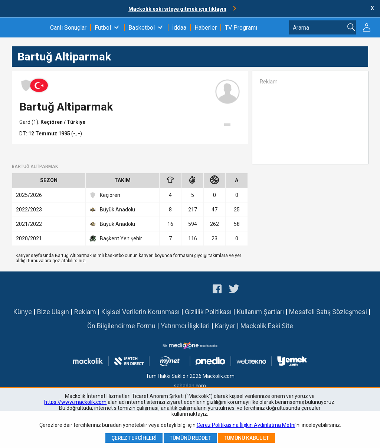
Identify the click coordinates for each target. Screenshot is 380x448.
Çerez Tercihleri (134, 438)
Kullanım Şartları (260, 312)
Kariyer (225, 326)
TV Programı (241, 27)
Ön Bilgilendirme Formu (121, 326)
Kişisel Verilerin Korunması (140, 312)
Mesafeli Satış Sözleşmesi (328, 312)
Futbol (103, 27)
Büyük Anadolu (112, 209)
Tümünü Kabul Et (246, 438)
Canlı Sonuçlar (68, 27)
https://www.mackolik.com (75, 402)
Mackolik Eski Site (266, 326)
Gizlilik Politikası (208, 312)
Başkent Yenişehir (115, 238)
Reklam (85, 312)
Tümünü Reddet (190, 438)
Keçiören (52, 122)
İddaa (179, 27)
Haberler (205, 27)
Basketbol (141, 27)
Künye (22, 312)
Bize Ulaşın (53, 312)
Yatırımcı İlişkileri (185, 326)
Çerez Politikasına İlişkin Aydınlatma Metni (246, 425)
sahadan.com (190, 386)
